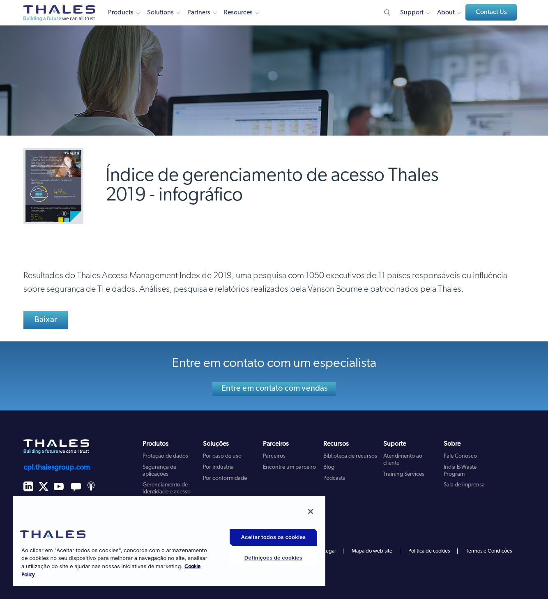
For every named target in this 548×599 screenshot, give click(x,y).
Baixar (46, 320)
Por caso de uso (222, 456)
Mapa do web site (372, 551)
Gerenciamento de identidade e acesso (167, 488)
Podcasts (334, 478)
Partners (198, 12)
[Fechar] (311, 511)
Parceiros (274, 456)
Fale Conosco (460, 456)
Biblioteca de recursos (350, 456)
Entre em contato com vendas (274, 389)
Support (412, 12)
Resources (238, 12)
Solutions (160, 12)
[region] (169, 540)
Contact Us (491, 12)
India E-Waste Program (460, 470)
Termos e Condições (489, 551)
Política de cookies (429, 551)
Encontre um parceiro (289, 467)
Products (121, 12)
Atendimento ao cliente (402, 459)
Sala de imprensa (464, 485)
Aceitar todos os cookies (273, 537)
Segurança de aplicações (159, 470)
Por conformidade (225, 478)
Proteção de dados (165, 456)
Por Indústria (218, 467)
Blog (328, 467)
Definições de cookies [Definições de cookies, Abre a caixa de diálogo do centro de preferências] (273, 557)
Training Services (403, 474)
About (446, 12)
